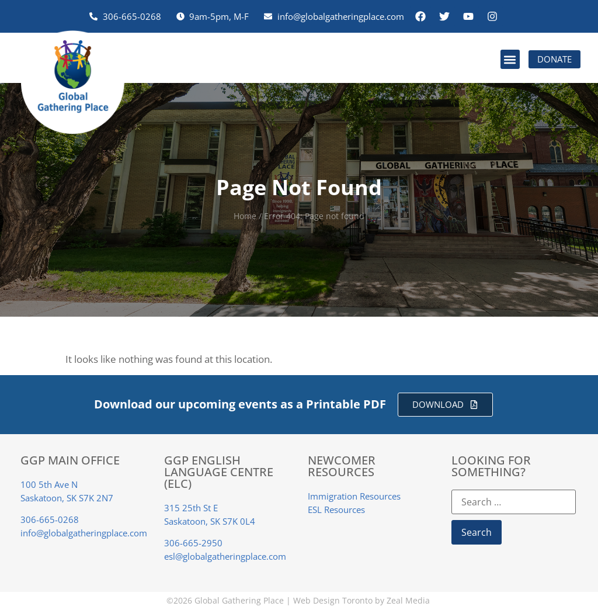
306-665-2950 (193, 543)
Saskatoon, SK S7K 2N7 (66, 498)
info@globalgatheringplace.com (83, 533)
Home (245, 215)
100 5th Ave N (49, 484)
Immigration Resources (354, 496)
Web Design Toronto (333, 600)
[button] (510, 59)
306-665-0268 (49, 519)
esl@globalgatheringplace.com (225, 556)
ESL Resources (336, 509)
